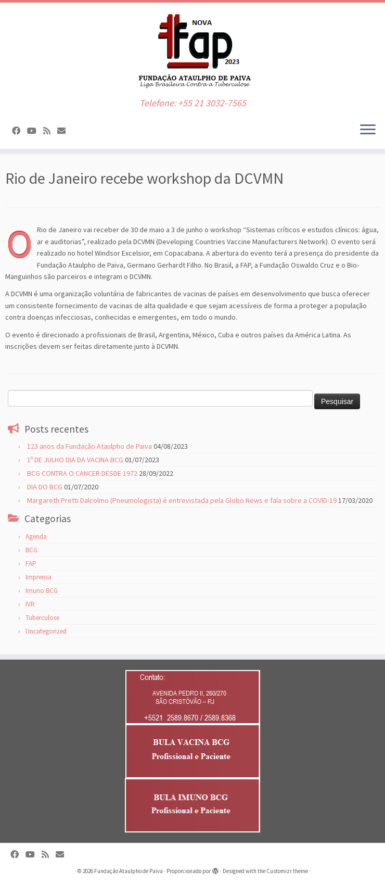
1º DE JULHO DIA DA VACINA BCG (75, 459)
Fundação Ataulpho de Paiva (128, 871)
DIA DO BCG (44, 486)
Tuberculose (42, 617)
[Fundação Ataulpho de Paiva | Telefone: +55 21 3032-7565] (192, 50)
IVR (30, 604)
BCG (31, 550)
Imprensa (38, 577)
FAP (30, 563)
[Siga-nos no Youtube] (35, 130)
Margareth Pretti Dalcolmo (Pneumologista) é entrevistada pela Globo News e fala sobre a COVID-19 (182, 500)
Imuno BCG (41, 590)
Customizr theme (287, 871)
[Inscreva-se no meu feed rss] (50, 130)
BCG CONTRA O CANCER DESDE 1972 (82, 473)
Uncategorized (46, 631)
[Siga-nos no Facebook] (19, 130)
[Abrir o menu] (368, 130)
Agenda (36, 536)
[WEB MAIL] (64, 130)
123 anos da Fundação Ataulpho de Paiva (89, 446)
